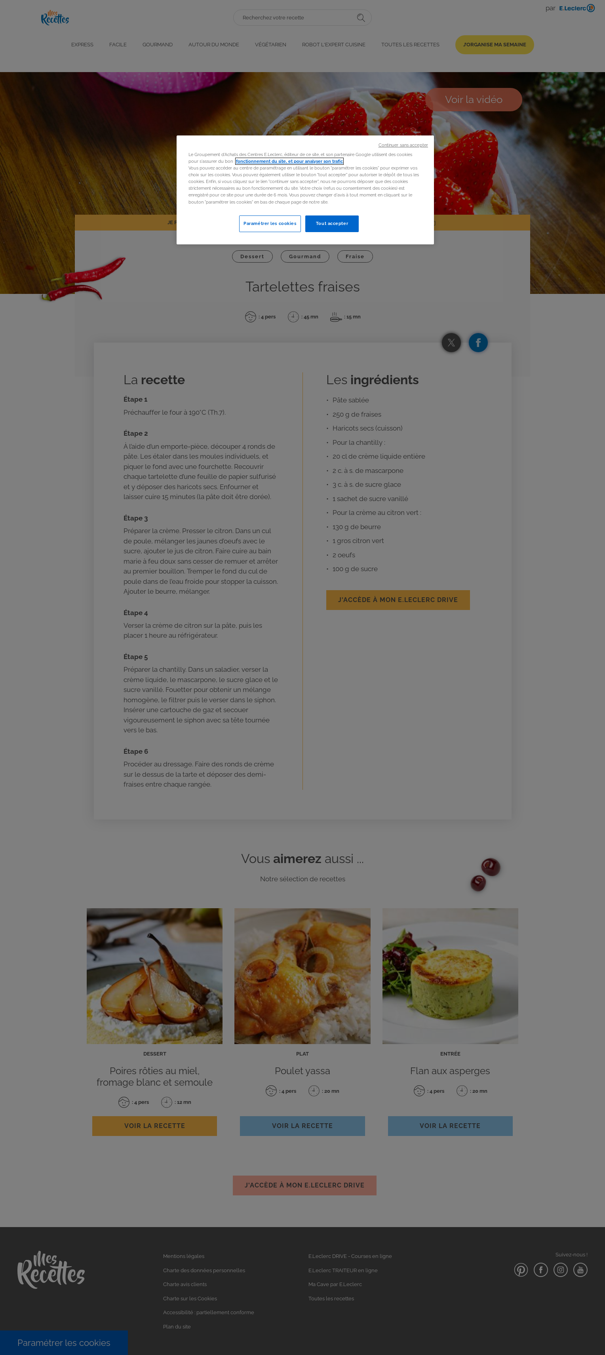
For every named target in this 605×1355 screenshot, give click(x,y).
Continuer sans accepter (403, 145)
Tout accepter (332, 223)
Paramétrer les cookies (270, 223)
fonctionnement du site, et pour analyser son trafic (289, 161)
